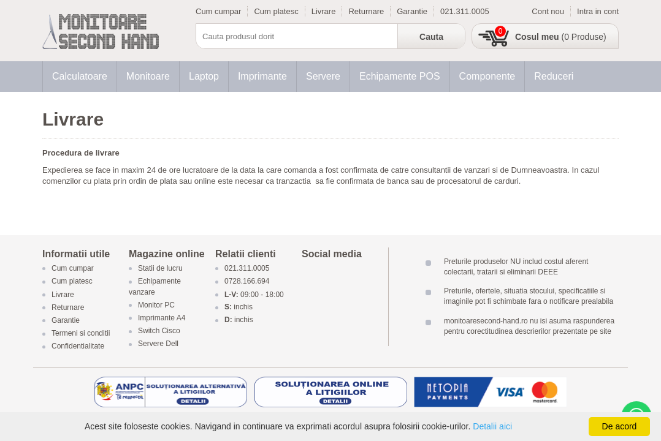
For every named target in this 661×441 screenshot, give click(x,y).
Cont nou (548, 11)
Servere (323, 76)
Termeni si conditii (81, 334)
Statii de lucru (160, 269)
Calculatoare (79, 76)
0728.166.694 (246, 281)
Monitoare (148, 76)
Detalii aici (492, 426)
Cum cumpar (218, 11)
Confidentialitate (78, 346)
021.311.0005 (464, 11)
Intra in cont (598, 11)
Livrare (323, 11)
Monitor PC (156, 305)
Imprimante (262, 76)
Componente (487, 76)
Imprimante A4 (161, 318)
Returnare (366, 11)
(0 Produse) (560, 37)
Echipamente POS (399, 76)
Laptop (204, 76)
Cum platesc (276, 11)
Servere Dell (159, 344)
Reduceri (553, 76)
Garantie (412, 11)
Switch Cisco (159, 331)
